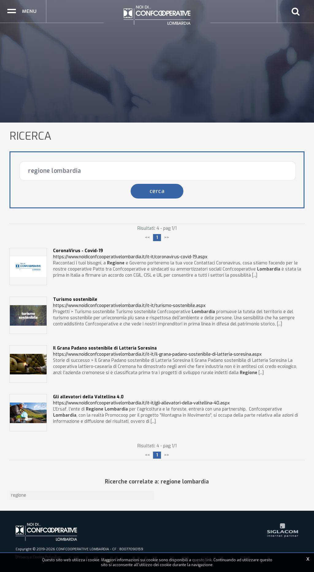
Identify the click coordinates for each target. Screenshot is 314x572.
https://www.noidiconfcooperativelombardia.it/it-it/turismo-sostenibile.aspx (129, 303)
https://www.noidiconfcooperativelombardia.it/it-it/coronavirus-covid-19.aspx (130, 254)
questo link (202, 560)
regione (18, 495)
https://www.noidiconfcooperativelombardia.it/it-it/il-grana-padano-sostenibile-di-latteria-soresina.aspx (157, 351)
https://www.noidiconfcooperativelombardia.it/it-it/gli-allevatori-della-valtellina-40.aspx (141, 400)
